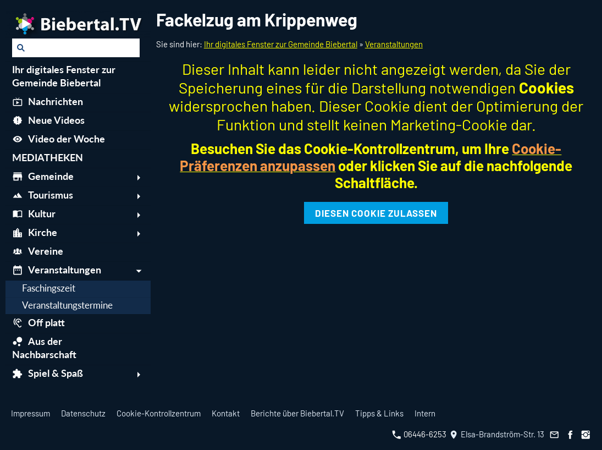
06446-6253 (419, 434)
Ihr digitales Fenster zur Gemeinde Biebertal (280, 44)
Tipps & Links (379, 413)
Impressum (30, 413)
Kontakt (226, 413)
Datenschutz (83, 413)
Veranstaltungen (394, 44)
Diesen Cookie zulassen (376, 212)
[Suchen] (76, 48)
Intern (425, 413)
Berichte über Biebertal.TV (297, 413)
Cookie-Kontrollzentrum (159, 413)
